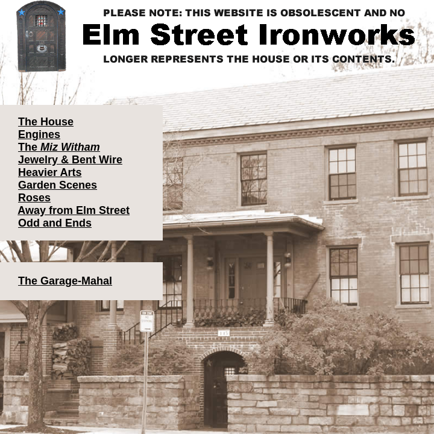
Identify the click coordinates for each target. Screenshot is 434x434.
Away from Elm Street (73, 210)
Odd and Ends (55, 223)
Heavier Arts (49, 172)
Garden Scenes (57, 185)
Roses (34, 198)
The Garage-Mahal (65, 281)
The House (46, 122)
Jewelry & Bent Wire (70, 160)
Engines (39, 134)
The (59, 147)
